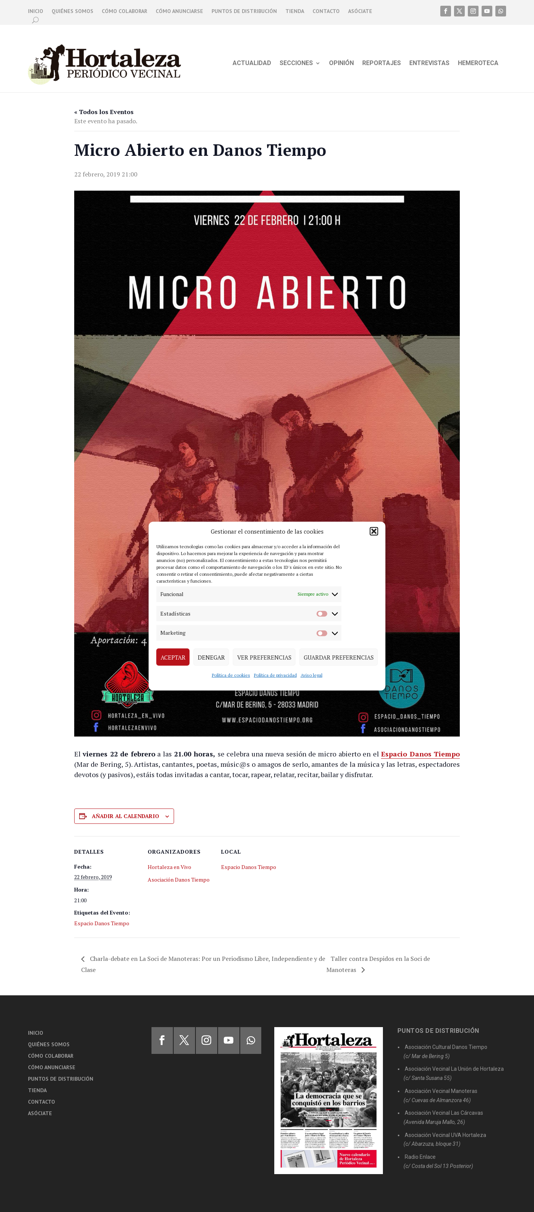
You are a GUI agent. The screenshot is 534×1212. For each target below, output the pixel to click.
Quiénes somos (72, 11)
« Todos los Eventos (104, 112)
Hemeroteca (478, 63)
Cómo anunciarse (179, 11)
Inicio (35, 11)
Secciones (296, 63)
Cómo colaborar (124, 11)
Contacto (326, 11)
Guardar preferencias (339, 657)
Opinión (341, 63)
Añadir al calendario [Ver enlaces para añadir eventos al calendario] (125, 816)
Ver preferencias (264, 657)
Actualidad (252, 63)
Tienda (294, 11)
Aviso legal (311, 675)
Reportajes (381, 63)
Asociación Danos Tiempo (179, 879)
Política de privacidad (275, 675)
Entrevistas (429, 63)
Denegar (211, 657)
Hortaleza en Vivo (169, 867)
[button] (374, 531)
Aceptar (173, 657)
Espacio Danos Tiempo (101, 923)
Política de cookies (231, 675)
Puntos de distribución (244, 11)
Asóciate (360, 11)
